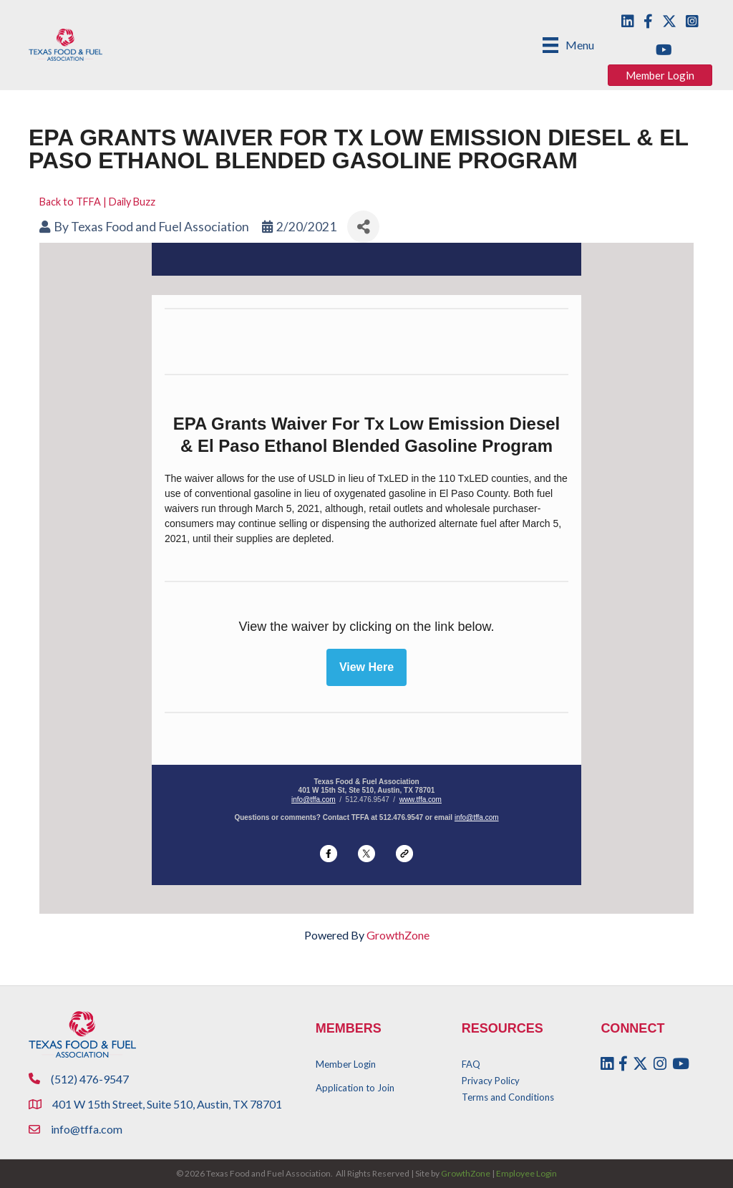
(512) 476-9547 (90, 1079)
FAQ (471, 1064)
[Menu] (568, 45)
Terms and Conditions (508, 1097)
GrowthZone (397, 935)
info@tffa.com (313, 799)
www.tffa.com (420, 799)
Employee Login (526, 1173)
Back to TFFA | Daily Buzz (97, 201)
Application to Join (355, 1087)
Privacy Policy (491, 1080)
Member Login (346, 1064)
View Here (366, 667)
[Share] (363, 227)
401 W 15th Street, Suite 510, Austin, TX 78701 (168, 1104)
